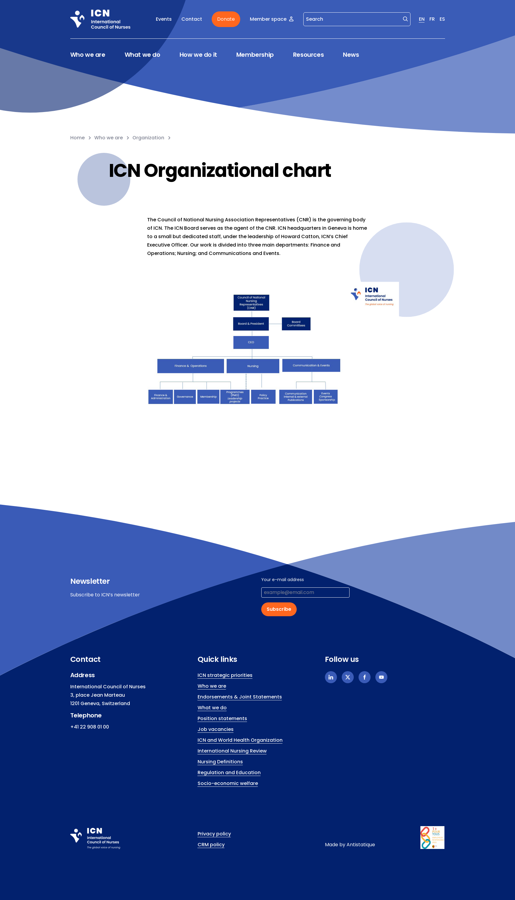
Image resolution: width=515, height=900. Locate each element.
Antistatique (361, 844)
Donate (226, 19)
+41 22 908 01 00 (89, 726)
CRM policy (211, 844)
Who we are (87, 55)
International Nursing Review (232, 750)
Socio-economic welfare (228, 783)
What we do (142, 55)
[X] (348, 677)
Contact (191, 19)
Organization (148, 137)
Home (77, 137)
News (351, 54)
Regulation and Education (229, 772)
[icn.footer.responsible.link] (432, 837)
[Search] (357, 19)
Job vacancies (216, 729)
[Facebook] (365, 677)
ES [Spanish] (442, 19)
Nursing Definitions (220, 761)
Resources (308, 55)
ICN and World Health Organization (240, 740)
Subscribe (279, 609)
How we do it (198, 55)
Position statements (222, 718)
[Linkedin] (331, 677)
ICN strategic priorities (225, 675)
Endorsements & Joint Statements (240, 696)
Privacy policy (214, 833)
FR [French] (432, 19)
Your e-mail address (282, 580)
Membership (255, 55)
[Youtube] (381, 677)
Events (164, 19)
